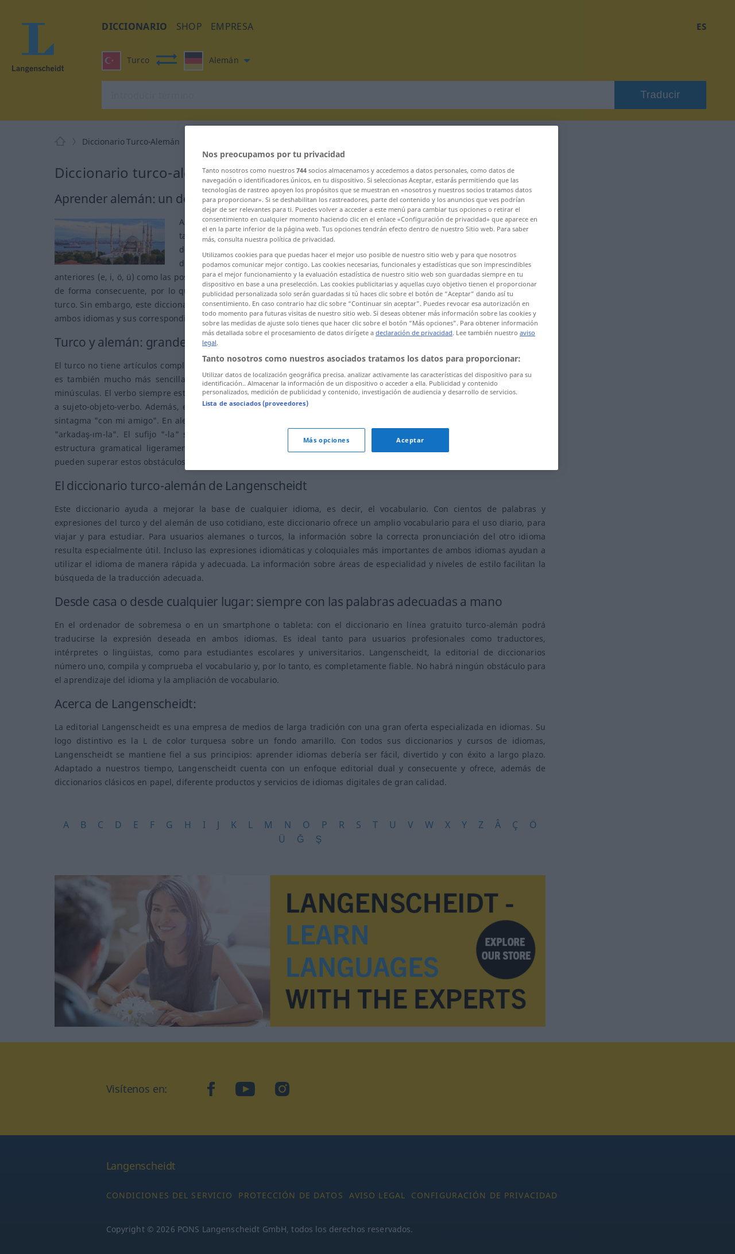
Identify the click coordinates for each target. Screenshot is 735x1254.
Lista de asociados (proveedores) (255, 403)
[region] (371, 298)
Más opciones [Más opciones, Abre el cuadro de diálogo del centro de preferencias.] (326, 440)
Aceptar (410, 440)
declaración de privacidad (414, 332)
